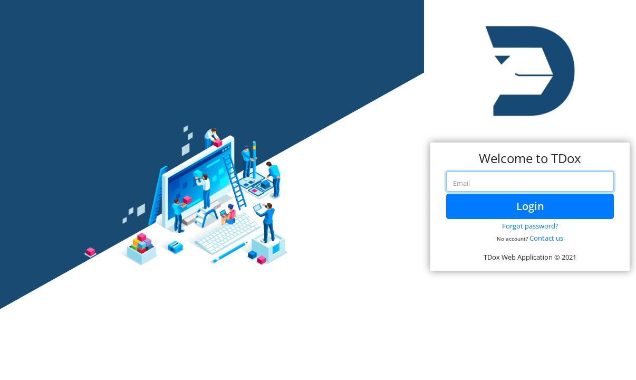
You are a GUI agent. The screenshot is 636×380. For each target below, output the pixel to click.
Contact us (546, 238)
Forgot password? (530, 226)
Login (530, 206)
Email (461, 183)
